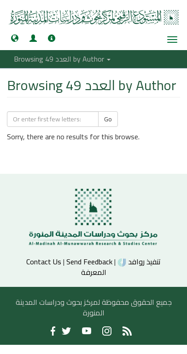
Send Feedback (89, 261)
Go (108, 119)
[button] (14, 38)
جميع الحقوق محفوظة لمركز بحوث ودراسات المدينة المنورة (94, 307)
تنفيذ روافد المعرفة (121, 267)
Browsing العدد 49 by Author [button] (62, 59)
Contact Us (43, 261)
